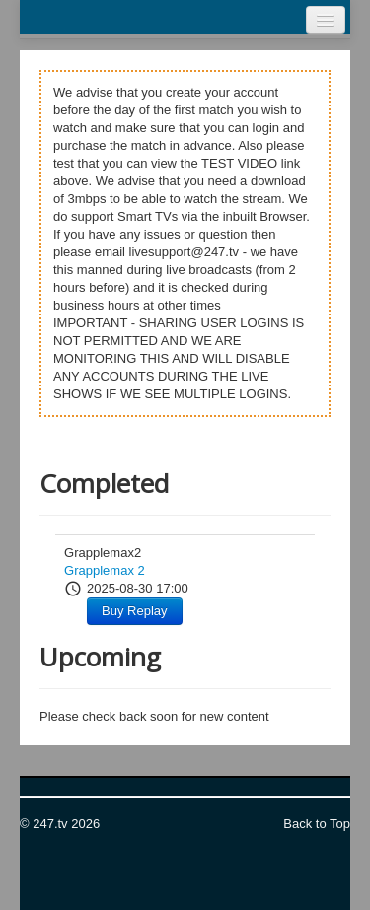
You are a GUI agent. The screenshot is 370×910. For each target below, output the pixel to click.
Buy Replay (134, 610)
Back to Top (316, 823)
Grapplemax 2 (104, 570)
